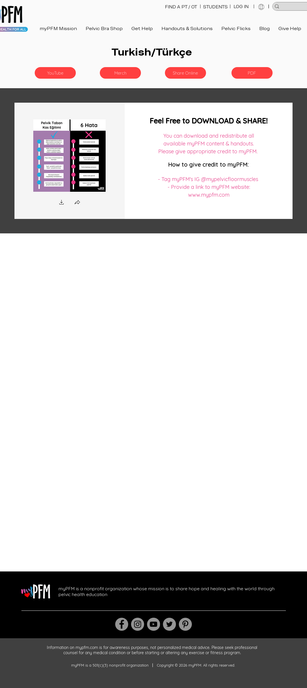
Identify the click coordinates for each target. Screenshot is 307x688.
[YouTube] (153, 624)
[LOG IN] (241, 6)
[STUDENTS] (215, 7)
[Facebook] (121, 624)
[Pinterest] (185, 624)
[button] (55, 73)
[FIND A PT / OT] (181, 7)
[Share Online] (185, 73)
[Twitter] (169, 624)
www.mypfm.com (208, 194)
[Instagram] (137, 624)
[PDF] (252, 73)
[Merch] (120, 73)
